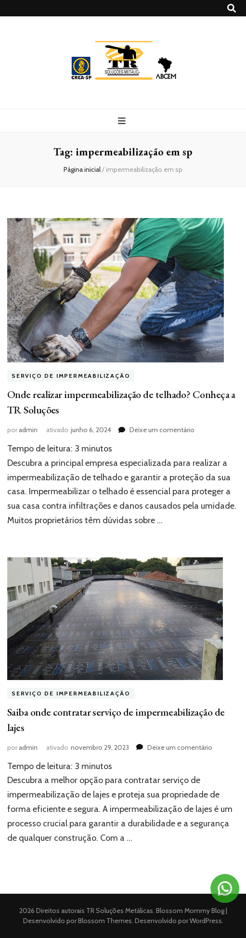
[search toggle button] (231, 8)
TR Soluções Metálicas (119, 910)
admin (28, 429)
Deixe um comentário (161, 429)
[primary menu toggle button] (123, 121)
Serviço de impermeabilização (71, 375)
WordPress (206, 920)
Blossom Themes (104, 920)
